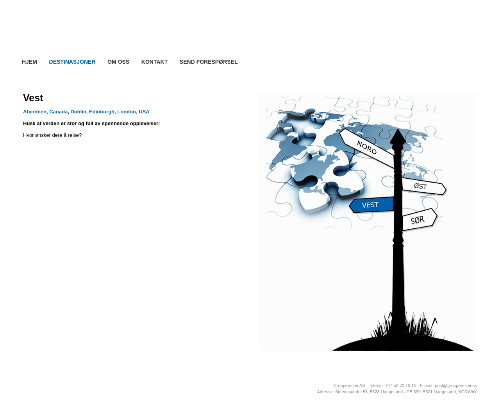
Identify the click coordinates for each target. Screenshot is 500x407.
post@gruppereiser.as (456, 385)
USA (144, 112)
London (126, 112)
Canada (58, 112)
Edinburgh (101, 112)
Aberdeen (34, 112)
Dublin (78, 112)
